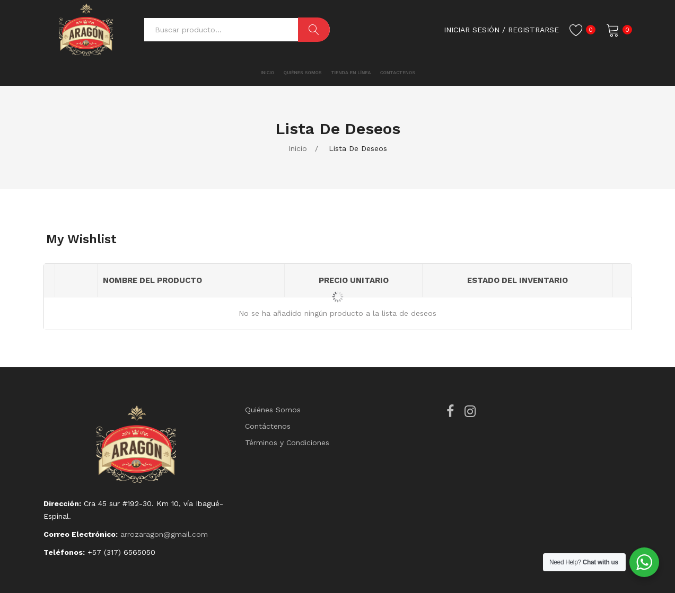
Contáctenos (268, 426)
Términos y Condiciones (287, 442)
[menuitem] (232, 73)
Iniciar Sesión (471, 29)
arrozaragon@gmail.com (164, 534)
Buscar (314, 29)
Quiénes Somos (273, 409)
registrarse (533, 29)
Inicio (297, 148)
